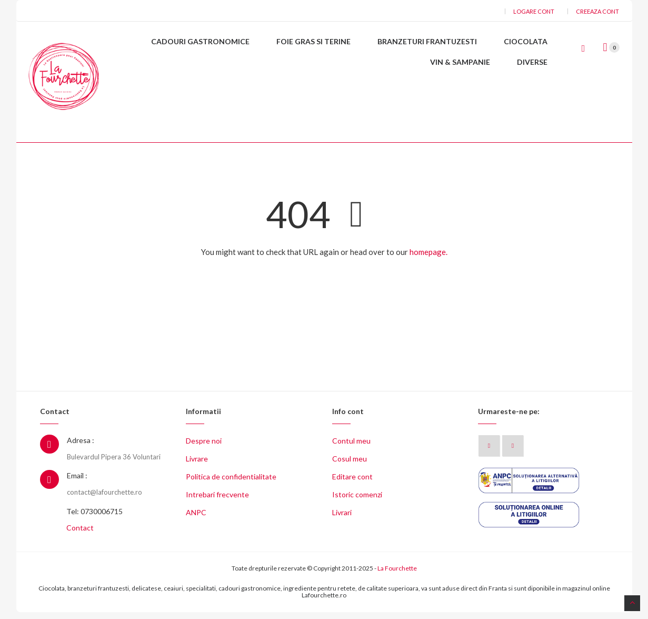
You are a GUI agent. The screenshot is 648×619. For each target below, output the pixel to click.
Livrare (197, 465)
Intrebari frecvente (217, 501)
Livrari (342, 519)
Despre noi (204, 447)
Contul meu (351, 447)
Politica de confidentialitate (231, 483)
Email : (77, 482)
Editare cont (352, 483)
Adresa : (80, 447)
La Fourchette (397, 575)
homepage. (428, 258)
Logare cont (533, 11)
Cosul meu (349, 465)
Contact (80, 534)
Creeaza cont (597, 11)
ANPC (196, 519)
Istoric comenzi (357, 501)
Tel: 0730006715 (94, 518)
